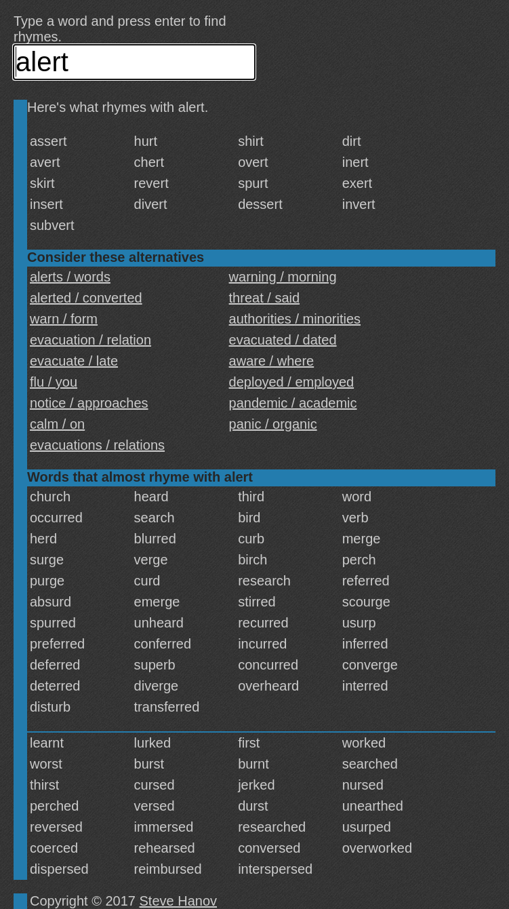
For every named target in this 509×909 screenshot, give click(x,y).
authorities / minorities (295, 318)
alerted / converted (86, 297)
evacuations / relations (97, 445)
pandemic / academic (293, 402)
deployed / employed (291, 381)
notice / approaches (89, 402)
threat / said (264, 297)
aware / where (271, 360)
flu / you (53, 381)
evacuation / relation (90, 339)
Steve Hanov (179, 900)
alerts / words (70, 276)
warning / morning (283, 276)
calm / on (57, 424)
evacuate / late (74, 360)
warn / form (64, 318)
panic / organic (273, 424)
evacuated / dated (283, 339)
